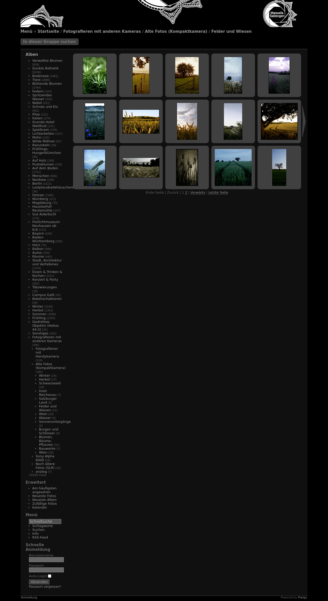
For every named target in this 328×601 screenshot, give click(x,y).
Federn (38, 91)
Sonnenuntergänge (55, 422)
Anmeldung (29, 597)
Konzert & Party (45, 279)
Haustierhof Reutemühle (42, 208)
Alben (32, 54)
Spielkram (40, 130)
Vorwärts (197, 192)
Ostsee (38, 195)
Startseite (48, 31)
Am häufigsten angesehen (44, 490)
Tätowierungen (44, 287)
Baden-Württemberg (43, 239)
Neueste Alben (44, 500)
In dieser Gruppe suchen (49, 41)
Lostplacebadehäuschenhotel (56, 187)
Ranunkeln (41, 145)
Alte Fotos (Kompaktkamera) (176, 31)
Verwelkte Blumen (47, 60)
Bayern (38, 233)
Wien (43, 414)
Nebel (37, 103)
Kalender (39, 507)
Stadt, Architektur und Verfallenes (47, 262)
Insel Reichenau (47, 393)
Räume (38, 256)
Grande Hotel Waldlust (43, 124)
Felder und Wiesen (231, 31)
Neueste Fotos (44, 496)
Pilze (36, 114)
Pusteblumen (43, 164)
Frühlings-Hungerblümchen (46, 151)
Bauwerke (47, 448)
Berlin (37, 183)
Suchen (38, 530)
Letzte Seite (218, 192)
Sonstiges (40, 333)
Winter (37, 306)
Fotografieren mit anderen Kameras (102, 31)
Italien (37, 118)
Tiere (36, 80)
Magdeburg (41, 203)
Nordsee (39, 180)
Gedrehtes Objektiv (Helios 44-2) (45, 325)
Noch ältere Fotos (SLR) (45, 466)
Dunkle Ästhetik (45, 68)
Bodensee (40, 76)
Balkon (38, 249)
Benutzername (41, 555)
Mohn (37, 137)
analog (41, 471)
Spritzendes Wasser (42, 97)
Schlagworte (42, 526)
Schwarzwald (50, 383)
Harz (36, 245)
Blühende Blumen (47, 84)
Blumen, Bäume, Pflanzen (46, 441)
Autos (37, 253)
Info (35, 533)
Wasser (45, 418)
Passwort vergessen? (45, 586)
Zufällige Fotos (44, 503)
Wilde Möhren (43, 141)
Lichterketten (43, 133)
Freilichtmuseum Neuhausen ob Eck (46, 225)
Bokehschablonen (47, 299)
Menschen (40, 176)
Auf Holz (39, 160)
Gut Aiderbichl (44, 214)
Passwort (36, 565)
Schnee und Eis (45, 107)
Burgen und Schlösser (48, 431)
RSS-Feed (40, 537)
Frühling (39, 318)
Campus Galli (43, 295)
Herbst (37, 310)
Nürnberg (40, 199)
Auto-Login (40, 576)
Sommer (39, 314)
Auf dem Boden (45, 168)
